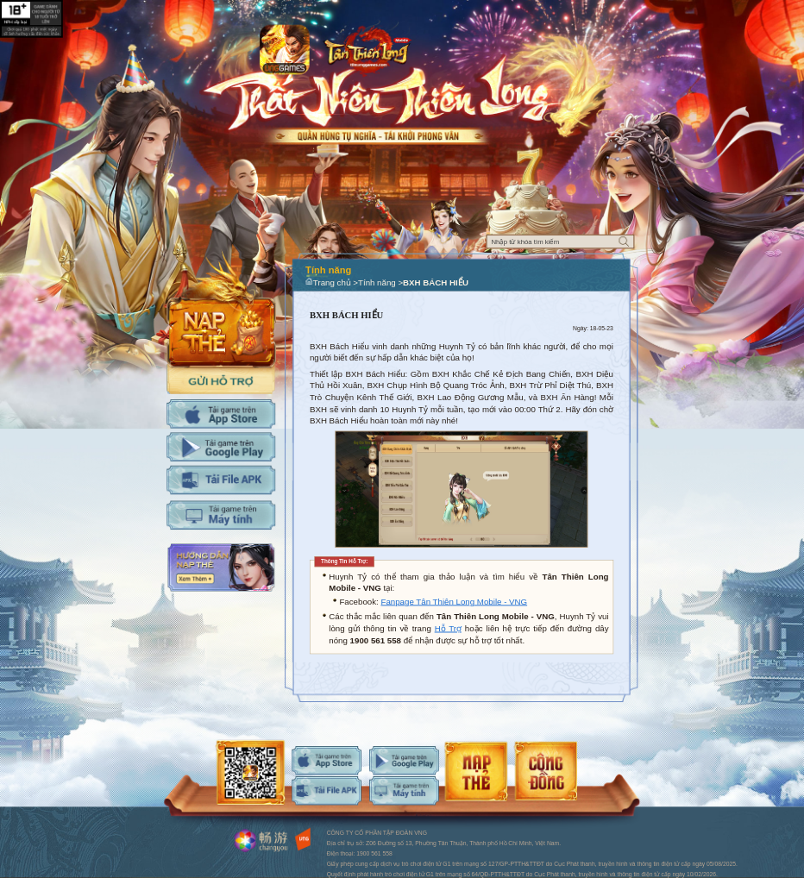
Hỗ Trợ (448, 628)
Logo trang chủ (367, 48)
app (285, 50)
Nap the (221, 308)
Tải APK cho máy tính (220, 480)
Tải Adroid (220, 446)
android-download (404, 760)
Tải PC (220, 515)
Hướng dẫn (220, 567)
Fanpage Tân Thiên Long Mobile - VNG (453, 601)
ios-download (326, 760)
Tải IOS (220, 413)
